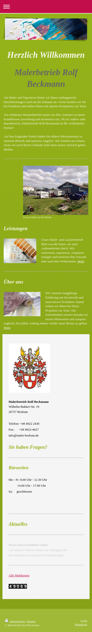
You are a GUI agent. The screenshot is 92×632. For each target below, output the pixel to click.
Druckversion (15, 621)
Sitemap (30, 621)
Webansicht (81, 624)
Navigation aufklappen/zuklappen (46, 6)
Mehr (81, 261)
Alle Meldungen (19, 575)
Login (84, 620)
